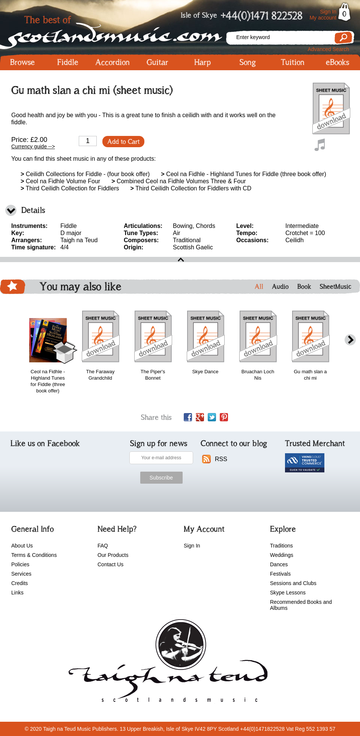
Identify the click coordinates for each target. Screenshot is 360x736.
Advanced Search (328, 49)
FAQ (103, 546)
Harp (202, 62)
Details (33, 210)
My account (322, 18)
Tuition (292, 62)
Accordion (112, 62)
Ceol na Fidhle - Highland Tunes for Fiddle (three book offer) (243, 174)
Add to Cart (123, 141)
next (350, 340)
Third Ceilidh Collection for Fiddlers (70, 188)
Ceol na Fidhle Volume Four (60, 181)
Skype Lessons (288, 593)
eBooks (337, 62)
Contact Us (110, 564)
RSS (221, 459)
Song (248, 62)
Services (21, 574)
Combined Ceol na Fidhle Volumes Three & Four (178, 181)
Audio (280, 286)
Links (17, 593)
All (259, 286)
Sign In (328, 12)
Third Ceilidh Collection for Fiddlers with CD (190, 188)
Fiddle (67, 62)
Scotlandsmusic (112, 30)
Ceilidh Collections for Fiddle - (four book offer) (85, 174)
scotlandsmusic (166, 663)
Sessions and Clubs (293, 583)
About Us (22, 546)
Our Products (113, 555)
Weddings (281, 555)
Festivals (280, 574)
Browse (22, 62)
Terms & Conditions (34, 555)
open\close (180, 259)
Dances (279, 564)
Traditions (281, 546)
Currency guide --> (33, 146)
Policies (20, 564)
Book (304, 286)
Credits (19, 583)
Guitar (157, 62)
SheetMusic (335, 286)
